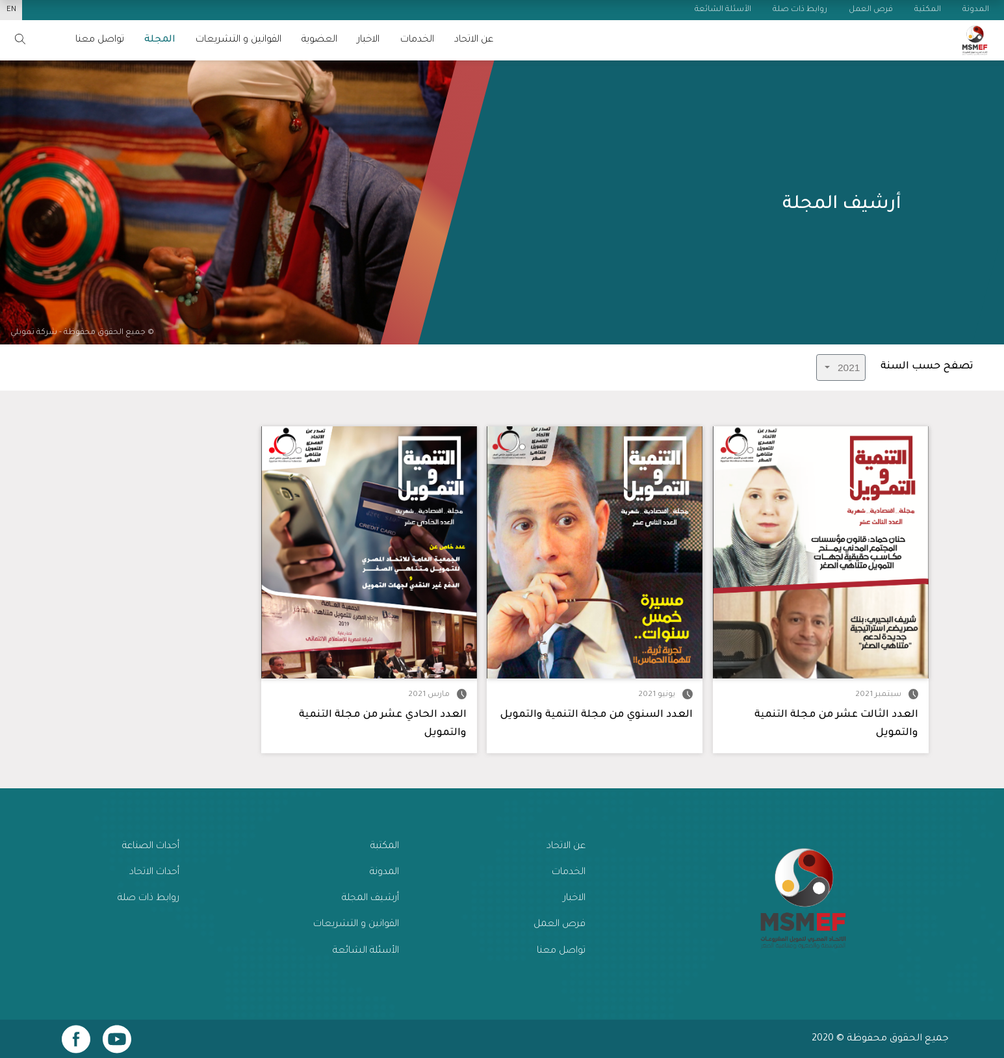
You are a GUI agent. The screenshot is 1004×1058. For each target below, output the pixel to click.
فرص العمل (560, 924)
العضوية (319, 39)
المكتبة (384, 846)
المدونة (384, 872)
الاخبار (368, 39)
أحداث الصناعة (150, 846)
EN (11, 9)
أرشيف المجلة (370, 898)
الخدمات (417, 39)
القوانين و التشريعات (238, 39)
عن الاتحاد (473, 39)
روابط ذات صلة (148, 898)
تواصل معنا (561, 951)
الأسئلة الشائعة (366, 951)
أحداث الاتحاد (154, 872)
